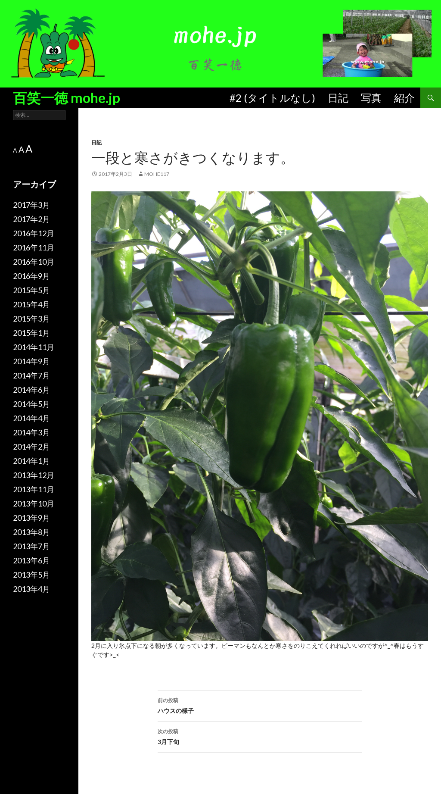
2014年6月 (31, 389)
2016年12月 (33, 233)
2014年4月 (31, 418)
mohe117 (156, 174)
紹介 (404, 97)
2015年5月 (31, 290)
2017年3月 (31, 204)
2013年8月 (31, 532)
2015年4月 (31, 304)
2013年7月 (31, 546)
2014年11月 (33, 347)
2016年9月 (31, 276)
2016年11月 (33, 247)
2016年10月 (33, 261)
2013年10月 (33, 503)
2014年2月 (31, 446)
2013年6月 (31, 560)
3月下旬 (260, 735)
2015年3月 (31, 318)
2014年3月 (31, 432)
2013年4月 (31, 589)
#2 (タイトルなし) (272, 97)
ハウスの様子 (260, 704)
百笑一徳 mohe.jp (66, 97)
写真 (371, 97)
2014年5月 (31, 404)
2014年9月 (31, 361)
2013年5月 (31, 574)
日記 (338, 97)
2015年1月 (31, 333)
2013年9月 (31, 517)
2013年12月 (33, 475)
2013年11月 (33, 489)
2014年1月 (31, 461)
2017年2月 (31, 219)
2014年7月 (31, 375)
